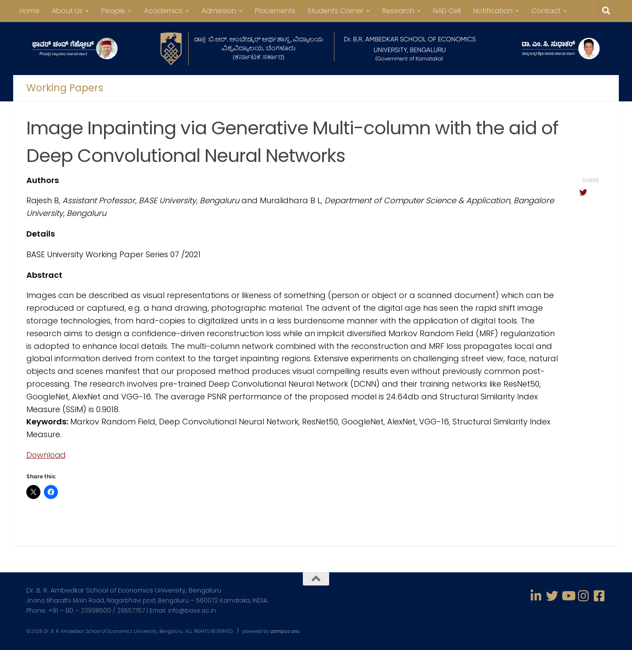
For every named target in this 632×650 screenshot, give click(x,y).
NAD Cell (447, 11)
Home (29, 11)
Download (46, 454)
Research (398, 11)
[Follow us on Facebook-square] (599, 596)
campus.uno (284, 631)
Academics (163, 11)
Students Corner (335, 11)
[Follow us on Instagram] (584, 596)
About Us (67, 11)
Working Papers (64, 88)
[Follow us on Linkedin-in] (536, 596)
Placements (275, 11)
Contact (545, 11)
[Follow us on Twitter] (552, 596)
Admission (218, 11)
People (113, 11)
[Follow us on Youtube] (568, 596)
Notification (493, 11)
